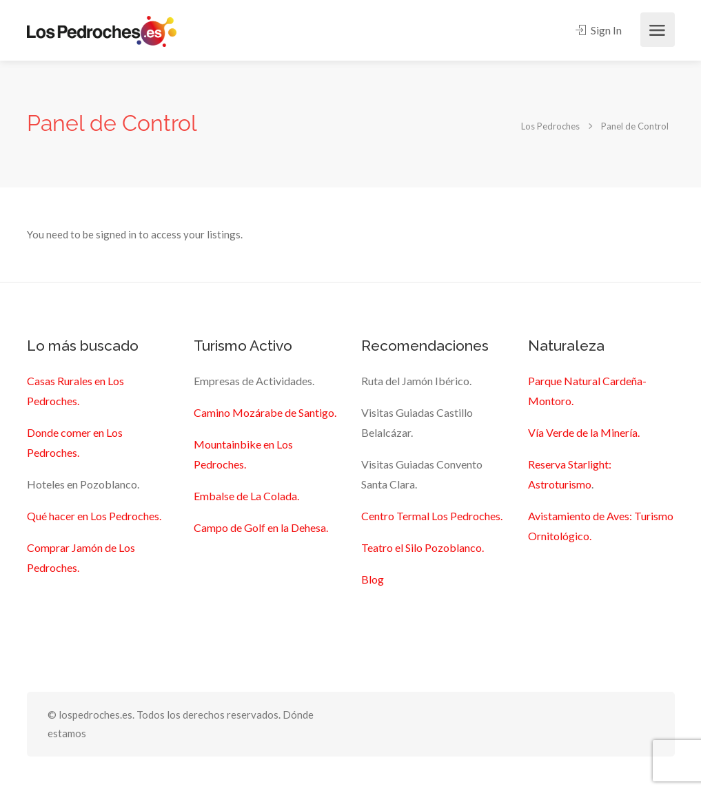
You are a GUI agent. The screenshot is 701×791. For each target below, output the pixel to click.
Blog (372, 579)
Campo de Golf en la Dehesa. (261, 527)
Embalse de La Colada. (246, 495)
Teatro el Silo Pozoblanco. (422, 547)
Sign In (599, 30)
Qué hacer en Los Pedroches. (94, 515)
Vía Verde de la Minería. (584, 432)
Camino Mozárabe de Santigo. (265, 412)
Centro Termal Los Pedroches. (431, 515)
